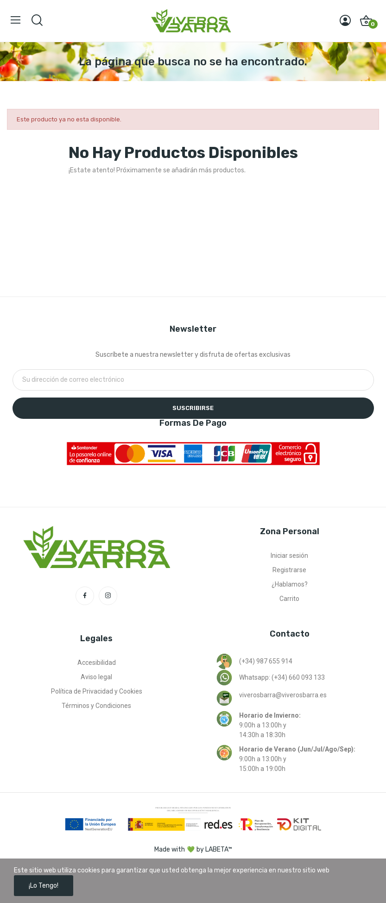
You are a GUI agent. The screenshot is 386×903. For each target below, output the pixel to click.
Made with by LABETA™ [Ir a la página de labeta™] (193, 849)
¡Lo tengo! (43, 886)
